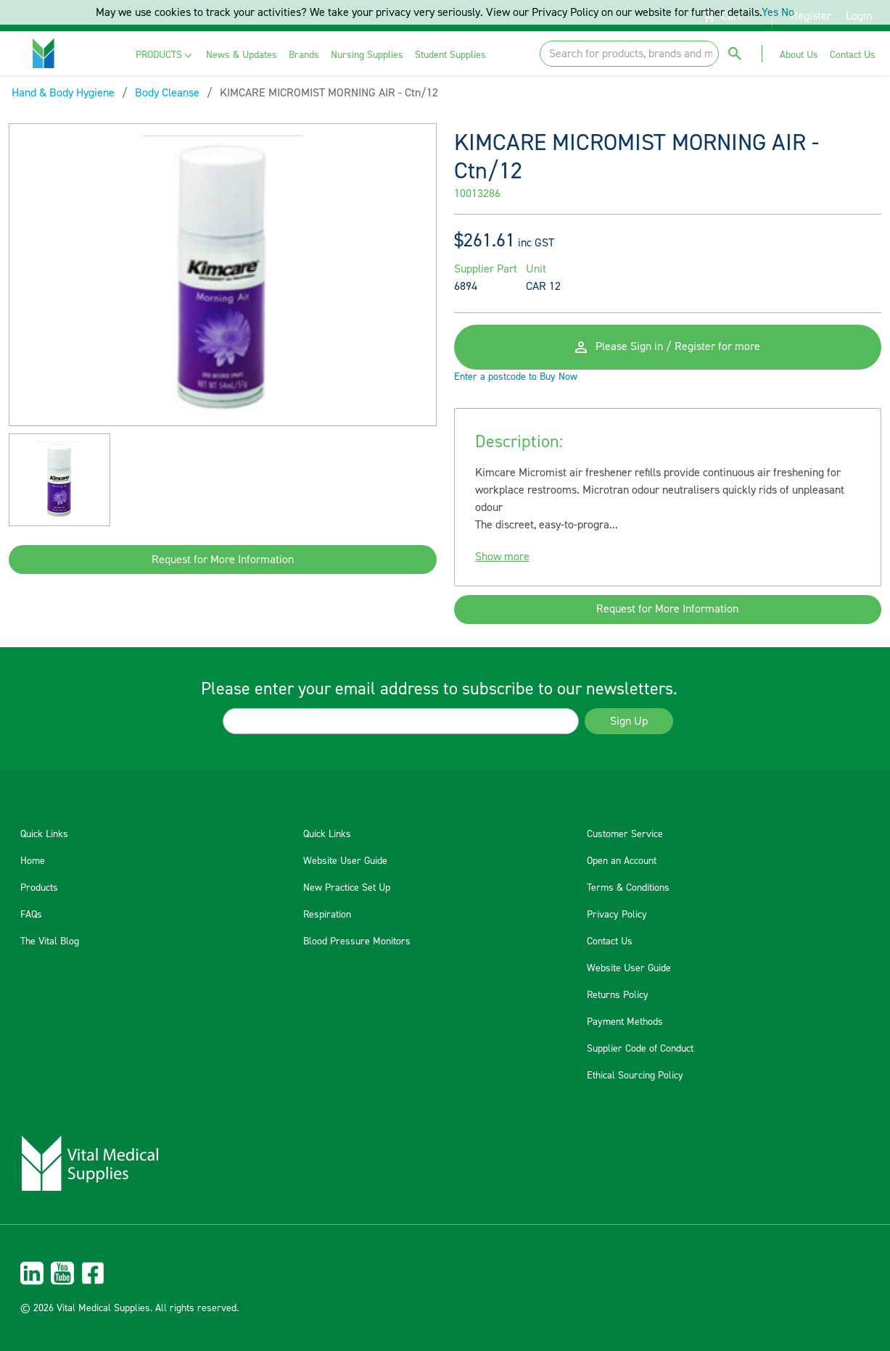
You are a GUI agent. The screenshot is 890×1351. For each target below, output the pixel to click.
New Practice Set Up (346, 887)
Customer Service (625, 834)
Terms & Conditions (628, 887)
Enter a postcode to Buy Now (515, 378)
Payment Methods (625, 1021)
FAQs (31, 914)
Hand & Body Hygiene (63, 93)
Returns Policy (617, 995)
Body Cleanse (167, 93)
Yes (770, 12)
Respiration (327, 914)
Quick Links (44, 834)
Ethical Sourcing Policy (635, 1075)
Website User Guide (345, 861)
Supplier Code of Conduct (640, 1048)
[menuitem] (165, 55)
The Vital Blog (49, 941)
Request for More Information (223, 559)
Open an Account (621, 861)
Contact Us (610, 941)
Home (32, 861)
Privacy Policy (617, 914)
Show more (502, 558)
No (787, 12)
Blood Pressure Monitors (357, 941)
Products (39, 887)
